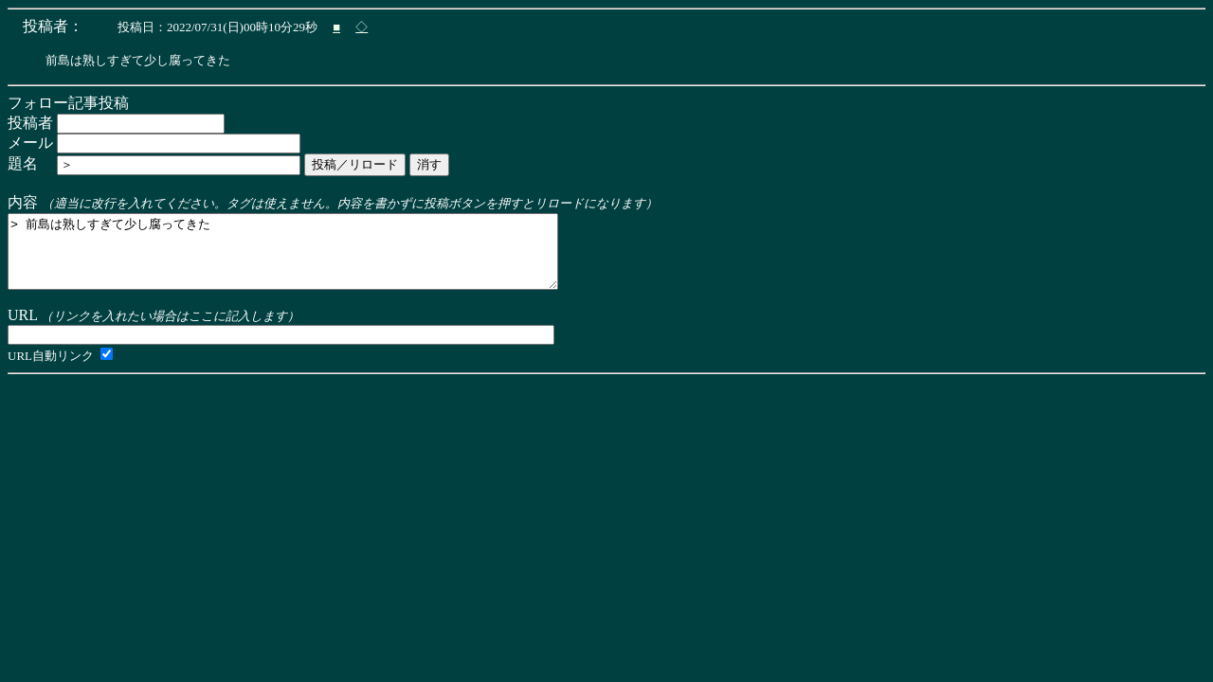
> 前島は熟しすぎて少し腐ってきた (316, 259)
